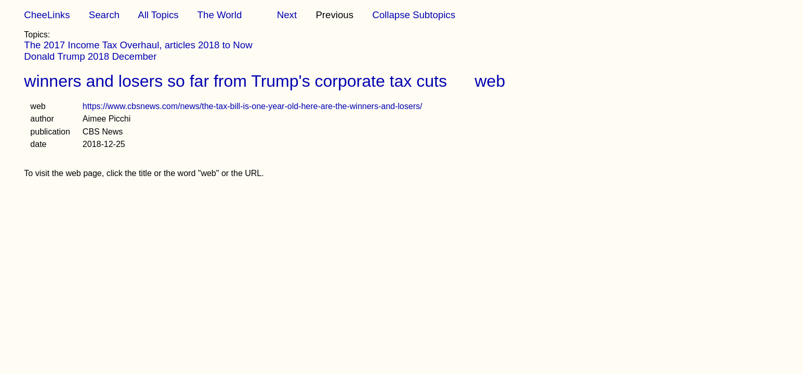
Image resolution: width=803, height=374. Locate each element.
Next (287, 14)
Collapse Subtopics (413, 14)
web (490, 81)
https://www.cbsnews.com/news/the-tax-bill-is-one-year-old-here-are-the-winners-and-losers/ (253, 106)
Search (104, 14)
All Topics (158, 14)
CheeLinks (47, 14)
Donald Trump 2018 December (90, 56)
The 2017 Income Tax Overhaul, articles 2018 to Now (138, 44)
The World (220, 14)
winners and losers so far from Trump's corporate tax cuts (235, 81)
